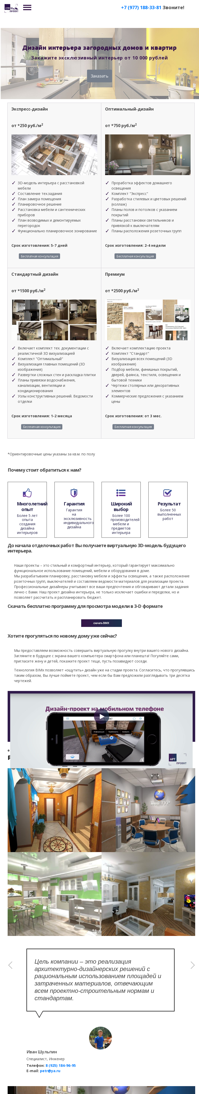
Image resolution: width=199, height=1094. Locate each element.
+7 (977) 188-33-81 (141, 7)
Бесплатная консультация (39, 256)
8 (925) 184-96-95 (61, 1065)
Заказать (99, 76)
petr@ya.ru (50, 1070)
